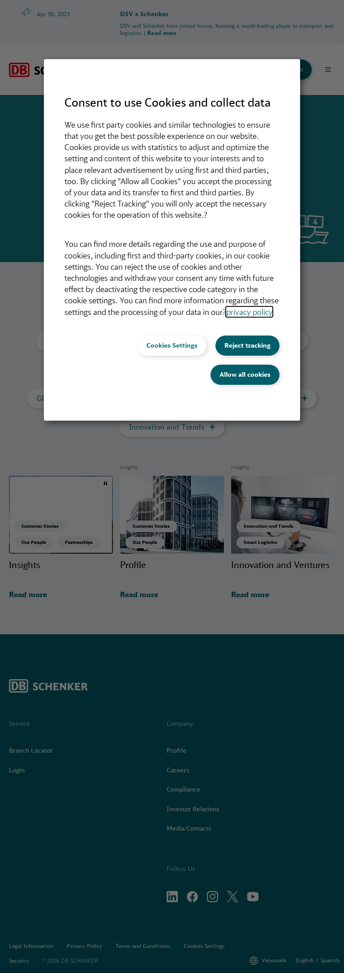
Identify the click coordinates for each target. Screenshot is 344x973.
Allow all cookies (245, 374)
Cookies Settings (172, 345)
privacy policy (249, 312)
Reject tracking (247, 345)
